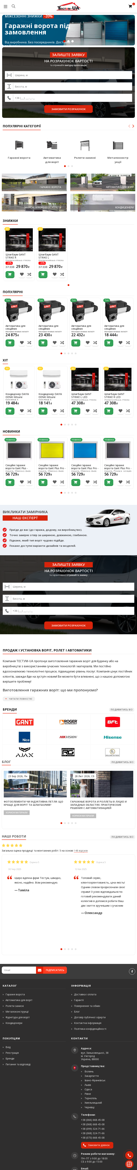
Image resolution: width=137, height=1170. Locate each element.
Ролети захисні (85, 157)
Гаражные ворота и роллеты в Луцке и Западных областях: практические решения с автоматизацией (98, 805)
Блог (77, 1011)
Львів (87, 1085)
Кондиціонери (14, 1023)
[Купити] (10, 274)
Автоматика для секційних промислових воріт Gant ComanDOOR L (116, 330)
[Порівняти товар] (29, 274)
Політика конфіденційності (90, 1028)
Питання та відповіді (18, 1064)
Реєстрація (12, 1052)
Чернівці (89, 1107)
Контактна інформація (87, 1023)
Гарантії (79, 1000)
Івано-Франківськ (94, 1080)
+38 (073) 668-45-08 (93, 1137)
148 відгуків (81, 850)
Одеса (88, 1089)
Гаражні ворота (19, 157)
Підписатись (55, 970)
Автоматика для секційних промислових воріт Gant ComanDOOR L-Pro (84, 331)
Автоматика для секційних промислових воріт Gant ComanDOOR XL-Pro (52, 331)
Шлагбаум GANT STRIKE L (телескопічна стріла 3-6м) (51, 259)
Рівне (87, 1094)
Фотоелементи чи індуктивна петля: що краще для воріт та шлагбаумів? (33, 803)
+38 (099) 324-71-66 (93, 1128)
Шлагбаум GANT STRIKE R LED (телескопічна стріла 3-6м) (116, 399)
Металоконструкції (17, 1011)
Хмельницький (93, 1102)
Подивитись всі (122, 709)
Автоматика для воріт (19, 1000)
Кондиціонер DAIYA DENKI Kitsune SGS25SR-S (50, 397)
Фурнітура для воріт (18, 1017)
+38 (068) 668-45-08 (93, 1124)
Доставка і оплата (85, 994)
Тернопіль (90, 1098)
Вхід (8, 1047)
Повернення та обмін (87, 1006)
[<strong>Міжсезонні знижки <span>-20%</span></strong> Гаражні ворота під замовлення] (68, 30)
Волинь (89, 1071)
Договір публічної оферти (90, 1017)
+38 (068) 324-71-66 (93, 1133)
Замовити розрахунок (68, 109)
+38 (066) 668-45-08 (93, 1120)
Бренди (10, 1058)
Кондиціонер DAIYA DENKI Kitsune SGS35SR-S (17, 397)
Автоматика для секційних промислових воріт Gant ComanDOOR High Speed (17, 331)
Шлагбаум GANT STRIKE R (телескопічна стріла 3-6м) (18, 259)
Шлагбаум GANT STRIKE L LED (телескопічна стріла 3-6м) (83, 399)
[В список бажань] (21, 274)
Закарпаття (91, 1076)
